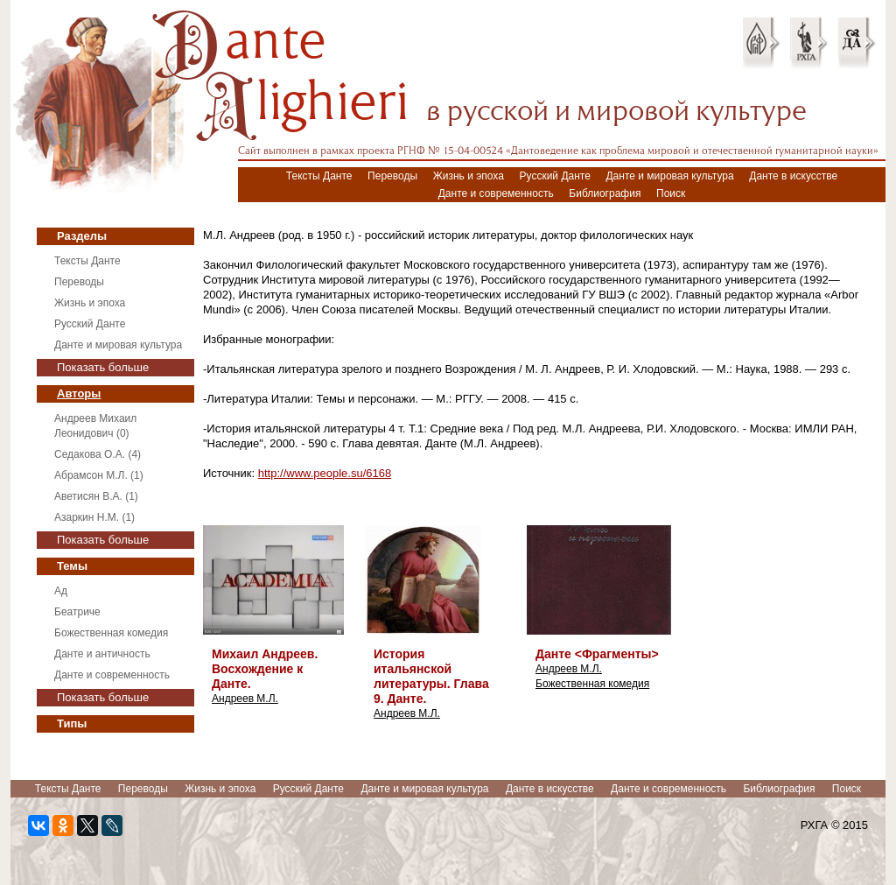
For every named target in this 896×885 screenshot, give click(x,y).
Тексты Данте (319, 176)
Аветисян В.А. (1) (96, 496)
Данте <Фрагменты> (597, 654)
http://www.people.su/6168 (325, 473)
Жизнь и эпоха (468, 176)
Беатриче (77, 612)
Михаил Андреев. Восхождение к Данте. (265, 669)
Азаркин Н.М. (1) (94, 517)
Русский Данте (555, 176)
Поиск (670, 193)
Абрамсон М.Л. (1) (99, 475)
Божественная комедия (111, 633)
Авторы (79, 393)
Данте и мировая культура (669, 176)
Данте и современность (496, 193)
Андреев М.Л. (245, 698)
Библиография (604, 193)
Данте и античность (102, 654)
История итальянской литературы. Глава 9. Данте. (431, 676)
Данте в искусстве (793, 176)
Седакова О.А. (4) (97, 454)
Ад (60, 591)
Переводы (392, 176)
